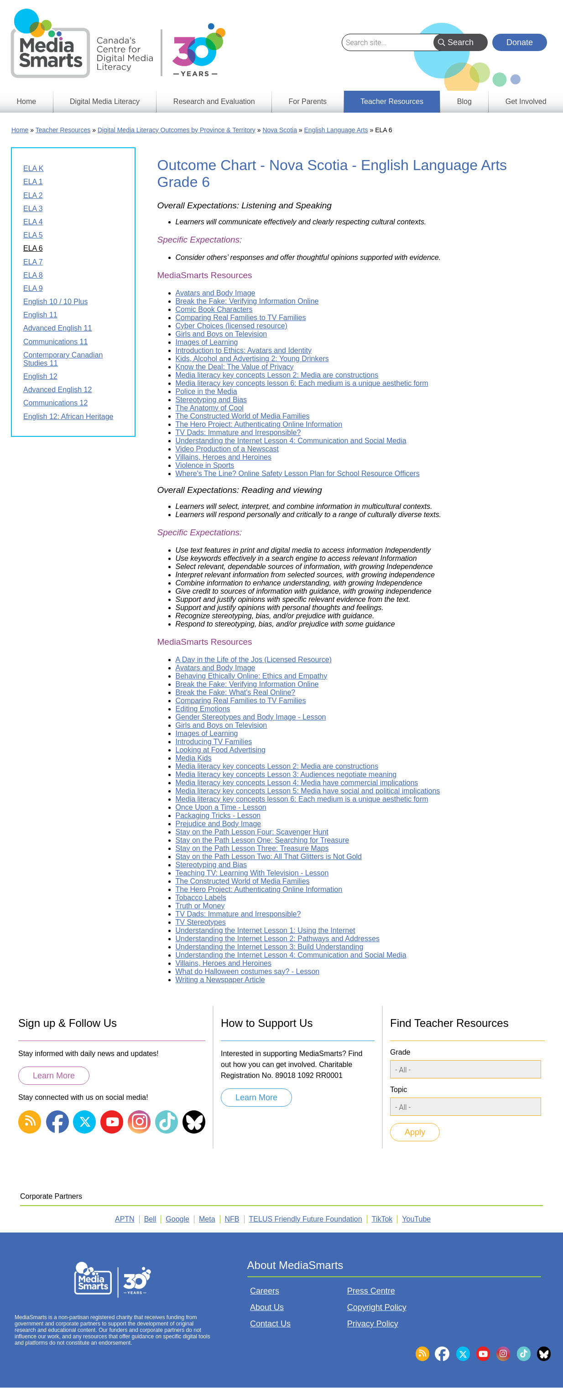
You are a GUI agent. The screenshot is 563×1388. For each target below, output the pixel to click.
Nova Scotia (279, 130)
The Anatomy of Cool (210, 408)
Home (19, 130)
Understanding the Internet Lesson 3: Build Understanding (270, 947)
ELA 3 (33, 208)
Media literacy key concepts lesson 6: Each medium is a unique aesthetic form (302, 383)
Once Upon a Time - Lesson (221, 807)
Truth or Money (200, 906)
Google (177, 1219)
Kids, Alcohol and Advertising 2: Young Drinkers (252, 359)
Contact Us (270, 1323)
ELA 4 (33, 222)
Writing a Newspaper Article (220, 980)
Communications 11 (55, 342)
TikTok (382, 1219)
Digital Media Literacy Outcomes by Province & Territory (176, 130)
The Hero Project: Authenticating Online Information (259, 424)
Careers (264, 1290)
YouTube (416, 1219)
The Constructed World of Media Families (243, 416)
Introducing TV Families (214, 742)
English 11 (40, 315)
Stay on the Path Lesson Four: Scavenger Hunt (252, 832)
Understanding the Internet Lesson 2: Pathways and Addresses (278, 939)
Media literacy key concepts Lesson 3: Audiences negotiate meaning (286, 774)
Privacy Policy (372, 1323)
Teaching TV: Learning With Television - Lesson (252, 873)
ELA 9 (33, 288)
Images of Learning (207, 342)
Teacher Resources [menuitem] (391, 101)
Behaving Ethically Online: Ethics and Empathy (252, 676)
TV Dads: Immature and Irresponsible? (238, 432)
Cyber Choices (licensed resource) (231, 326)
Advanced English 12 (57, 390)
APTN (125, 1219)
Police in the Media (206, 391)
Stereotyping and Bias (211, 400)
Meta (207, 1219)
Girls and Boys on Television (221, 334)
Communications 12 (55, 403)
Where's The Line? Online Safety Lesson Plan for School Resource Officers (298, 473)
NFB (232, 1219)
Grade (400, 1052)
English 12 (40, 376)
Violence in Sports (205, 465)
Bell (150, 1219)
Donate (519, 42)
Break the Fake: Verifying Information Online (247, 301)
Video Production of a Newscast (227, 449)
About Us (267, 1307)
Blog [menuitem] (464, 101)
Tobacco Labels (201, 897)
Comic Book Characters (214, 309)
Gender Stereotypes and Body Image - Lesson (251, 717)
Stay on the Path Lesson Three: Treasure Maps (252, 848)
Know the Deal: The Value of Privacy (235, 367)
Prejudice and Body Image (218, 824)
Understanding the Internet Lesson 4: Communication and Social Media (291, 441)
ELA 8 (33, 275)
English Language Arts (336, 130)
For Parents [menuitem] (308, 101)
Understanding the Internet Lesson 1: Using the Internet (265, 930)
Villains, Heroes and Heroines (223, 457)
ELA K (33, 168)
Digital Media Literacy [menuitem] (105, 101)
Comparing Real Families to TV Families (241, 317)
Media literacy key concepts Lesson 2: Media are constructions (277, 375)
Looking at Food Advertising (221, 750)
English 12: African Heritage (68, 416)
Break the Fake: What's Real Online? (236, 692)
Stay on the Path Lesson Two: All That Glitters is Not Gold (269, 856)
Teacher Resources (63, 130)
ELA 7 (33, 262)
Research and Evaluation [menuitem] (214, 101)
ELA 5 (33, 235)
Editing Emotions (203, 709)
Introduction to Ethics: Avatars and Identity (244, 350)
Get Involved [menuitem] (526, 101)
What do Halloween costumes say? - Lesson (248, 971)
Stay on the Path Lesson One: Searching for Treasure (262, 840)
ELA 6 (33, 248)
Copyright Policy (377, 1307)
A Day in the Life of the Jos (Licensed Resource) (254, 659)
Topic (398, 1089)
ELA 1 (33, 182)
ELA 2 (33, 195)
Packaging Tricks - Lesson (218, 815)
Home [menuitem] (26, 101)
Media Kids (194, 758)
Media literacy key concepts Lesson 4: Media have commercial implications (297, 783)
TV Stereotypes (201, 922)
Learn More (54, 1075)
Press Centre (371, 1290)
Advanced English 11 (57, 328)
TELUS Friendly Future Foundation (305, 1219)
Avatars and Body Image (215, 293)
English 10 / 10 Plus (55, 302)
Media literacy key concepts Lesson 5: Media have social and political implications (308, 791)
